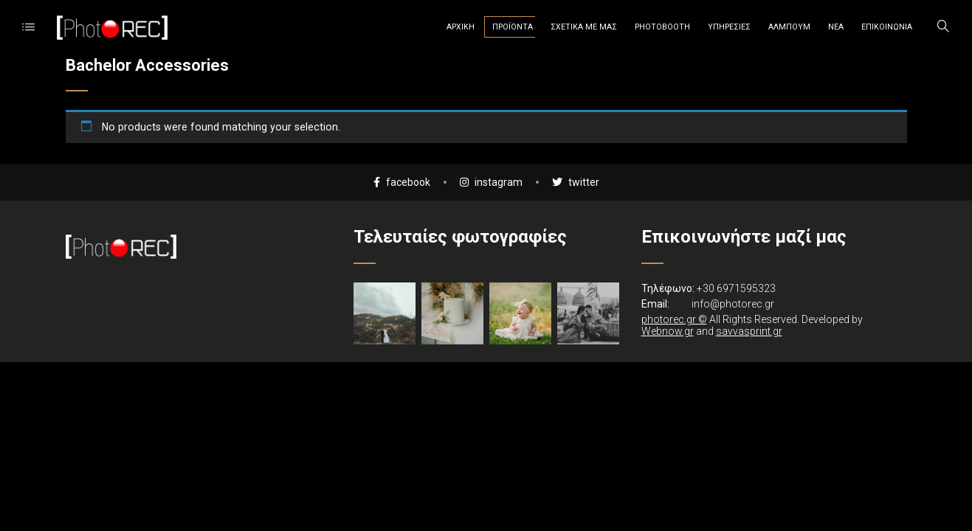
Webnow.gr (667, 331)
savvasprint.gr (749, 331)
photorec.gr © (674, 319)
